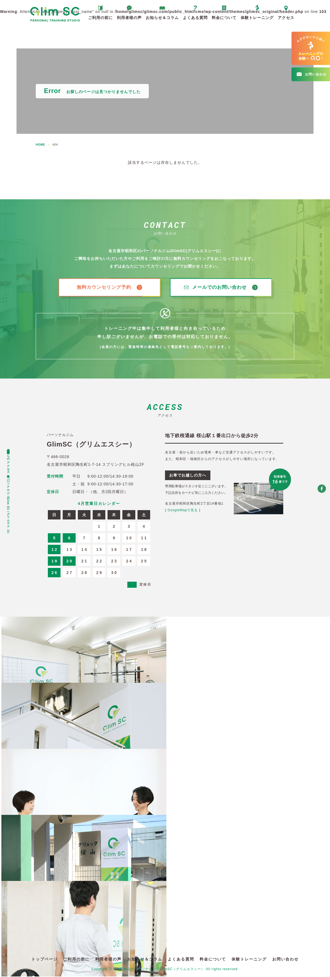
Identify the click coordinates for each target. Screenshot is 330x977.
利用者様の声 (129, 17)
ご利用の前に (100, 17)
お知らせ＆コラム (162, 17)
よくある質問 (195, 17)
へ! (310, 48)
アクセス (286, 17)
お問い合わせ (285, 959)
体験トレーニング (257, 17)
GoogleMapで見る (182, 511)
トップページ (44, 959)
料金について (224, 17)
